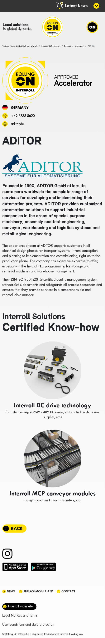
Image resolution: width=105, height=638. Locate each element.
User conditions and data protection (28, 624)
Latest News (76, 6)
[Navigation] (92, 27)
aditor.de (17, 123)
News (11, 591)
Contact (68, 591)
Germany (20, 107)
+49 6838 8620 (23, 115)
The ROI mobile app (38, 591)
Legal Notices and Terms (19, 615)
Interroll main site (20, 606)
